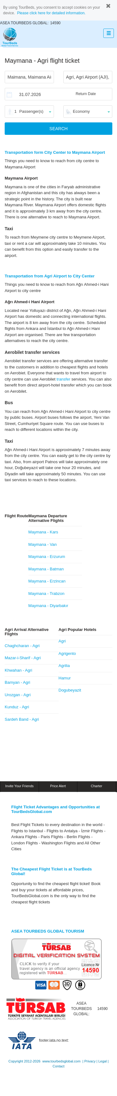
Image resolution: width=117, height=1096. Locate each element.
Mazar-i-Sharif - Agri (23, 657)
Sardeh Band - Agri (22, 719)
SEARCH (58, 128)
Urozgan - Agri (18, 694)
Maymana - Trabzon (46, 593)
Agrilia (64, 665)
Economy (81, 111)
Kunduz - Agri (17, 707)
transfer (63, 379)
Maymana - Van (42, 544)
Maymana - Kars (43, 532)
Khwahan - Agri (18, 670)
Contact (59, 1066)
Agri (62, 641)
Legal (102, 1061)
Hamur (65, 678)
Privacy (89, 1061)
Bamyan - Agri (17, 682)
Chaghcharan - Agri (22, 645)
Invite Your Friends (19, 786)
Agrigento (67, 653)
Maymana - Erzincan (47, 581)
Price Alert (58, 786)
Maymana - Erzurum (46, 556)
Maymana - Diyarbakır (48, 605)
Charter (96, 786)
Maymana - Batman (46, 569)
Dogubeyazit (70, 690)
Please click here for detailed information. (51, 13)
